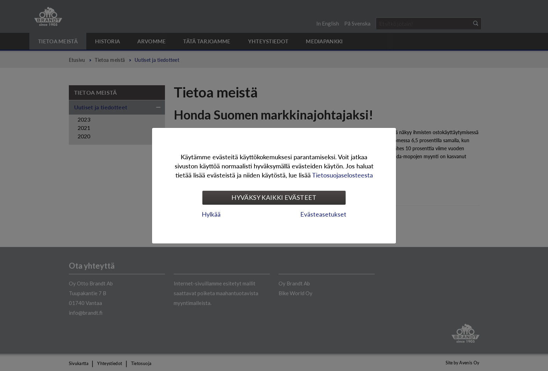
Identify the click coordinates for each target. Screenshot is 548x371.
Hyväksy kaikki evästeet (273, 197)
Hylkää (211, 214)
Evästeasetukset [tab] (323, 214)
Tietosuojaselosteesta (342, 174)
